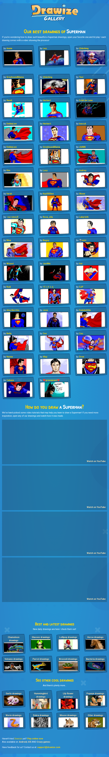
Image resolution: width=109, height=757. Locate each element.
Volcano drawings (14, 659)
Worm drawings (14, 715)
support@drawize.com (48, 747)
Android (23, 742)
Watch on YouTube (96, 461)
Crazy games (43, 742)
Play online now (35, 738)
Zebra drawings (41, 715)
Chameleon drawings (13, 639)
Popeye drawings (95, 693)
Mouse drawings (68, 715)
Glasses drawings (41, 637)
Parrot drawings (41, 659)
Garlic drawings (14, 693)
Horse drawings (95, 637)
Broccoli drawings (68, 659)
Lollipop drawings (68, 637)
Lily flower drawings (68, 695)
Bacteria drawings (95, 659)
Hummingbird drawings (41, 695)
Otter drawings (95, 715)
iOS (29, 742)
